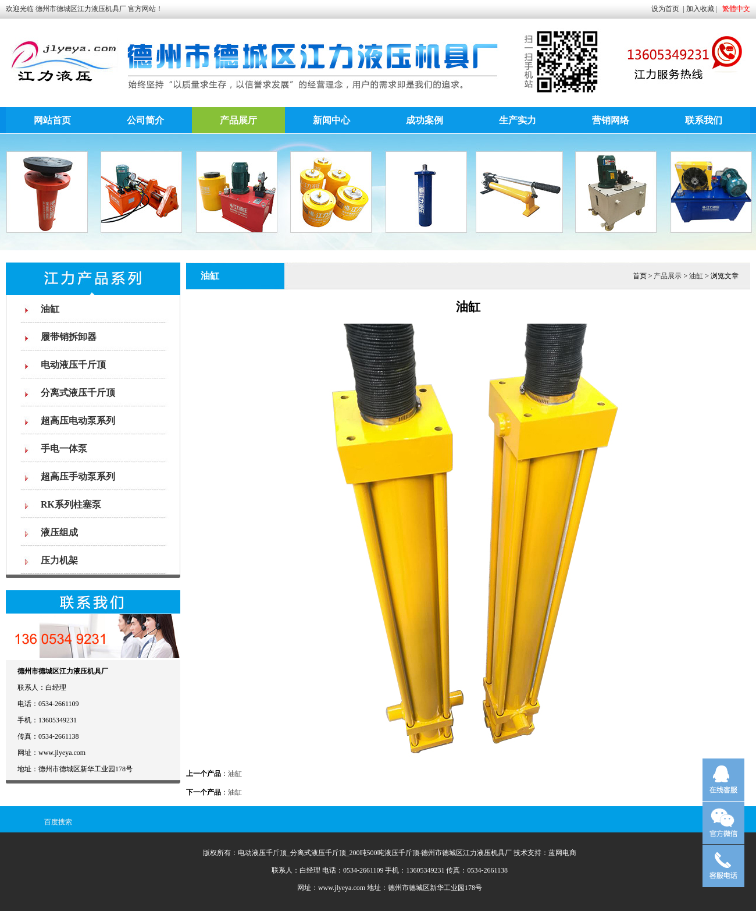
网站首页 (52, 120)
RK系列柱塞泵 (71, 504)
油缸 (50, 309)
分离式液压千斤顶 (78, 393)
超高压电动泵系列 (78, 421)
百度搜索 (58, 822)
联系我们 (703, 120)
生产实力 (517, 120)
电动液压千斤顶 (73, 365)
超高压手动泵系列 (78, 476)
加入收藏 (700, 9)
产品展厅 (238, 120)
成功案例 (424, 120)
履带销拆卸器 (69, 337)
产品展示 (668, 276)
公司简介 (145, 120)
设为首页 (665, 9)
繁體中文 (736, 9)
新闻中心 (331, 120)
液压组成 (59, 532)
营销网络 (610, 120)
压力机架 (59, 560)
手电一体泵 (64, 448)
